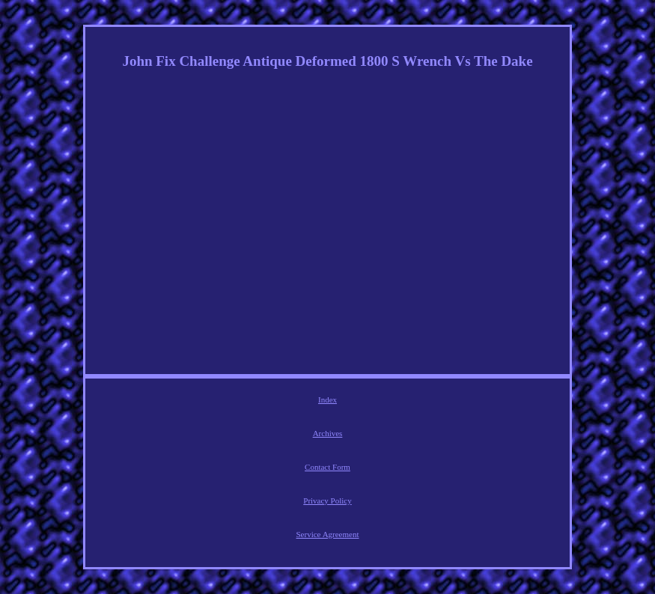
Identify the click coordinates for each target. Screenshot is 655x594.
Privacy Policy (327, 500)
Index (327, 399)
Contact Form (327, 466)
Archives (328, 433)
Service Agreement (327, 534)
